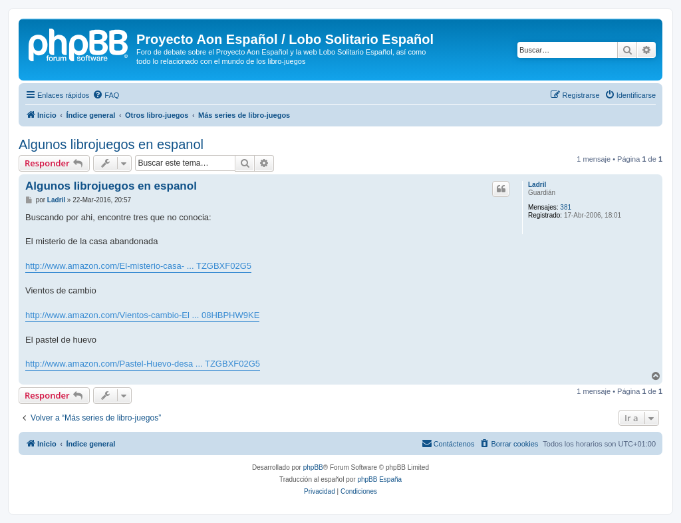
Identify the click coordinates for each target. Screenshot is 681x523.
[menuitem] (105, 95)
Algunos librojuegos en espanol (111, 144)
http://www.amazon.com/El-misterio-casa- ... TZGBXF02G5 (138, 266)
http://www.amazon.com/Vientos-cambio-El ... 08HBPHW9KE (142, 315)
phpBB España (379, 479)
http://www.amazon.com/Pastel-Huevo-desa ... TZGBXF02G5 (142, 364)
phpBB (313, 467)
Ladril (537, 184)
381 (565, 207)
